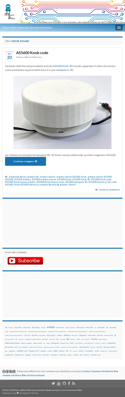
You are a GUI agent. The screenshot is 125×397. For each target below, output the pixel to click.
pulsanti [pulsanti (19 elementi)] (99, 347)
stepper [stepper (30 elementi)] (28, 355)
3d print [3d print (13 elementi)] (10, 327)
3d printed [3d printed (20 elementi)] (18, 327)
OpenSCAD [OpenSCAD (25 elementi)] (112, 343)
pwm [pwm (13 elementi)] (6, 351)
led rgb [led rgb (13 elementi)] (73, 339)
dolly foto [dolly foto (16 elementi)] (35, 335)
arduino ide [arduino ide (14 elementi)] (60, 327)
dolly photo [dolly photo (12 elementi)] (42, 335)
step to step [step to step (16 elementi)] (36, 355)
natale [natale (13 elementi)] (48, 343)
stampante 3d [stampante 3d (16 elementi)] (18, 355)
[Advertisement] (25, 221)
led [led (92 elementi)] (67, 339)
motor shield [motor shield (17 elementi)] (37, 343)
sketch (72, 184)
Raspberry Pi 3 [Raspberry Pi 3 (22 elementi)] (34, 351)
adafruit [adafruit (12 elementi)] (43, 327)
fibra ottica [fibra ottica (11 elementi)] (75, 335)
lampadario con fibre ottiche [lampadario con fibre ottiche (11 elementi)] (33, 339)
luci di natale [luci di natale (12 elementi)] (85, 339)
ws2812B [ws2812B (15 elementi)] (93, 355)
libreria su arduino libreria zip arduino (49, 184)
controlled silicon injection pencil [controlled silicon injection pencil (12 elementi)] (77, 331)
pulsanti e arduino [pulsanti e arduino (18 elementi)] (109, 347)
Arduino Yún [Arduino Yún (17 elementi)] (89, 327)
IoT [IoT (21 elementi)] (16, 339)
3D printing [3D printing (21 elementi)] (35, 327)
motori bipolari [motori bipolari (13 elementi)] (103, 339)
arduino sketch (47, 176)
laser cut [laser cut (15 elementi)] (52, 339)
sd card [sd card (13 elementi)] (75, 351)
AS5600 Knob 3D (63, 65)
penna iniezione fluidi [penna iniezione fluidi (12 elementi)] (36, 347)
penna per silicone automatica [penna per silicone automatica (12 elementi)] (69, 347)
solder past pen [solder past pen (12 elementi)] (112, 351)
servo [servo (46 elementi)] (81, 351)
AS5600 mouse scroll (99, 182)
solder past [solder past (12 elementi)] (104, 351)
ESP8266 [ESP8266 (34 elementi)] (67, 335)
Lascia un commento (109, 189)
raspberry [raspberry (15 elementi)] (12, 351)
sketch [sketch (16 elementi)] (96, 351)
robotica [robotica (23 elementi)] (61, 351)
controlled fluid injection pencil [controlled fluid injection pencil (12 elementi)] (37, 331)
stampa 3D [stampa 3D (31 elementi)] (9, 355)
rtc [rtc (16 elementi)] (71, 351)
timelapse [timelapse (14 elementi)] (54, 355)
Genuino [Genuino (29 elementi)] (100, 335)
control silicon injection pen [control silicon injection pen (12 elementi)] (97, 331)
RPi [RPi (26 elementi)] (67, 351)
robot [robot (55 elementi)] (55, 351)
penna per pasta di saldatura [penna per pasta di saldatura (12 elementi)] (52, 347)
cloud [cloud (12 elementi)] (6, 331)
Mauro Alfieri (24, 57)
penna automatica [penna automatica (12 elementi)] (23, 347)
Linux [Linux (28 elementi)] (78, 339)
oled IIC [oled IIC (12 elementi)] (104, 343)
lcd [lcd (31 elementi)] (57, 339)
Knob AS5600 (21, 184)
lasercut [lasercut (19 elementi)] (45, 339)
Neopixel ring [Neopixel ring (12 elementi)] (64, 343)
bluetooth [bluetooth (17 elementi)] (113, 327)
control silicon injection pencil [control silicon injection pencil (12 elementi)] (14, 335)
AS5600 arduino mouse (44, 179)
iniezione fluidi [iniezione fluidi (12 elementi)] (9, 339)
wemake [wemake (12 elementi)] (69, 355)
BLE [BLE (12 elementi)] (107, 327)
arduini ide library (17, 176)
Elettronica (37, 57)
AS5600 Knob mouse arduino (20, 182)
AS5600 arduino (22, 179)
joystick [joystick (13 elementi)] (21, 339)
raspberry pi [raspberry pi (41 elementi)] (22, 351)
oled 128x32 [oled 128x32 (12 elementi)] (79, 343)
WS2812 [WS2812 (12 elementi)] (86, 355)
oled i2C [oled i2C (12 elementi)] (97, 343)
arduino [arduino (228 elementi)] (51, 327)
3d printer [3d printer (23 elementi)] (26, 327)
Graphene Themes (30, 393)
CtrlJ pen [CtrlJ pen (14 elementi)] (27, 335)
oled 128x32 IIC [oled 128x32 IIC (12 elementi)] (89, 343)
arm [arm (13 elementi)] (96, 327)
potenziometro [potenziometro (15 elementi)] (84, 347)
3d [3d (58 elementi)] (6, 327)
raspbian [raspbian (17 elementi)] (43, 351)
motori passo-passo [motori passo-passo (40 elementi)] (12, 343)
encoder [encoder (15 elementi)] (59, 335)
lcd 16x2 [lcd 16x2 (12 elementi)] (62, 339)
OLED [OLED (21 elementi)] (72, 343)
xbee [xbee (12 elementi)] (99, 355)
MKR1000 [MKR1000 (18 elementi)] (94, 339)
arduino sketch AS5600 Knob (71, 176)
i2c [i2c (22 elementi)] (115, 335)
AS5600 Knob (64, 179)
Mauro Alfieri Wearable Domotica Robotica (27, 27)
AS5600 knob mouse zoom (50, 182)
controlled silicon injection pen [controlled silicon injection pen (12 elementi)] (57, 331)
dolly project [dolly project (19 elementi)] (51, 335)
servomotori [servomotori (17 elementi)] (89, 351)
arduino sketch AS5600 (100, 176)
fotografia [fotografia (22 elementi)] (82, 335)
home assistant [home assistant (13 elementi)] (108, 335)
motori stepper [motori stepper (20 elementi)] (26, 343)
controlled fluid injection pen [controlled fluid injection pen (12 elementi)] (18, 331)
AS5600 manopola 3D (76, 182)
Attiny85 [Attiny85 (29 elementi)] (101, 327)
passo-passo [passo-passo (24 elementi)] (9, 347)
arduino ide (33, 176)
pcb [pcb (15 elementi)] (16, 347)
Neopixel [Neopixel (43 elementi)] (55, 343)
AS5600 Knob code (32, 52)
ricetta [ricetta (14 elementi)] (49, 351)
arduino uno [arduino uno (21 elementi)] (80, 327)
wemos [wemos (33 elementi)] (75, 355)
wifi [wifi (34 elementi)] (81, 355)
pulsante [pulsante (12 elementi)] (92, 347)
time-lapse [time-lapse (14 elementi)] (45, 355)
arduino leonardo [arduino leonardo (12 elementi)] (70, 327)
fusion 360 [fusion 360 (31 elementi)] (91, 335)
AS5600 (9, 179)
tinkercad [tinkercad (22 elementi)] (62, 355)
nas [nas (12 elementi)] (44, 343)
